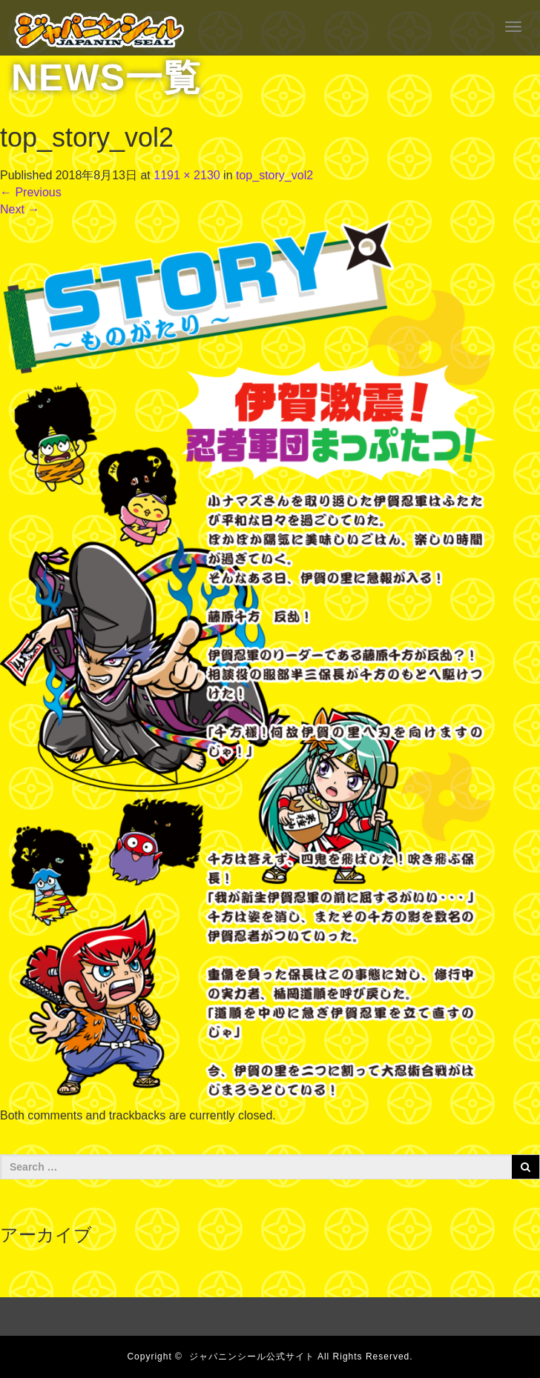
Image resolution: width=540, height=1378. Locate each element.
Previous (31, 192)
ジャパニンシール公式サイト (252, 1356)
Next (19, 209)
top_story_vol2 (274, 175)
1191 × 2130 (187, 175)
